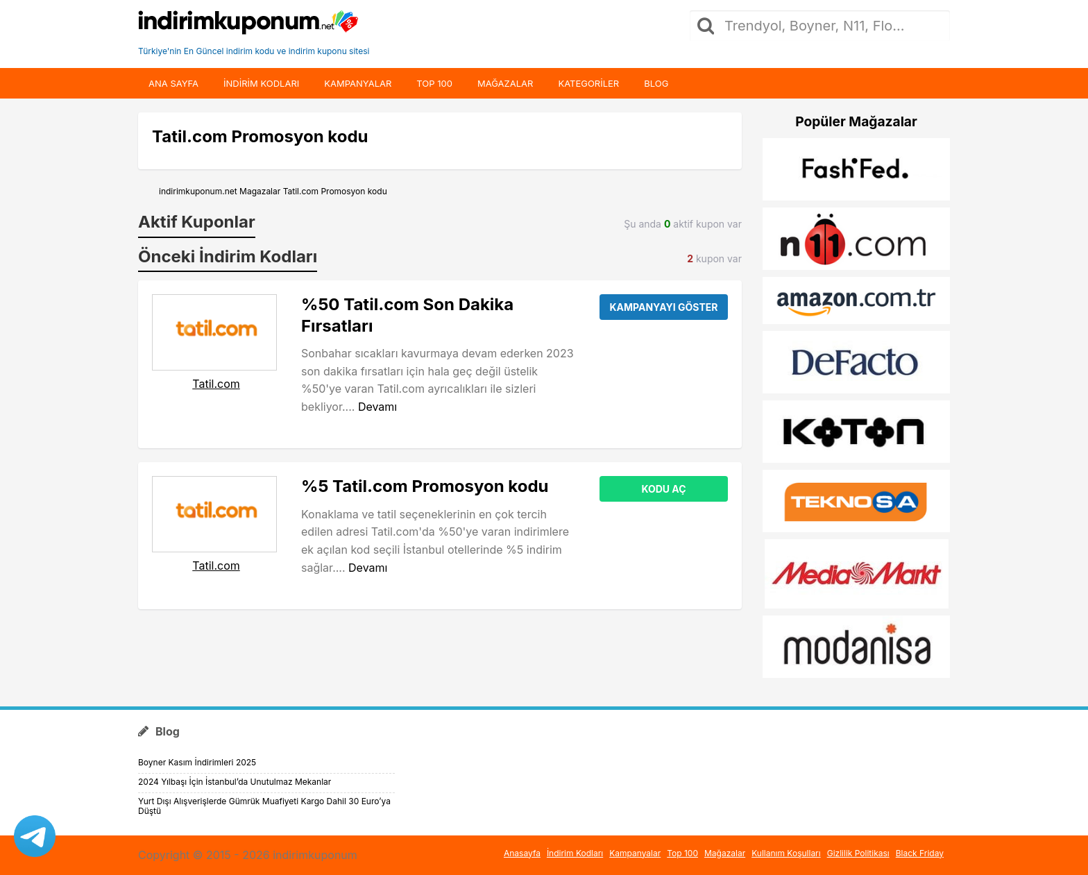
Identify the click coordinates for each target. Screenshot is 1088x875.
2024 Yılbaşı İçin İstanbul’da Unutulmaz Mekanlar (234, 781)
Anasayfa (522, 853)
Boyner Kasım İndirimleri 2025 (197, 762)
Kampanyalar (357, 83)
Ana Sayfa (173, 83)
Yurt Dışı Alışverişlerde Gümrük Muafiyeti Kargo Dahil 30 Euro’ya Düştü (264, 806)
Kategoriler (588, 83)
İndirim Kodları (575, 853)
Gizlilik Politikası (858, 853)
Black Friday (920, 853)
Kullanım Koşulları (786, 853)
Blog (656, 83)
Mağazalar (505, 83)
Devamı (377, 407)
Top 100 (434, 83)
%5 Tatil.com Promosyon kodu (424, 486)
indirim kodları (261, 83)
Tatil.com (215, 384)
